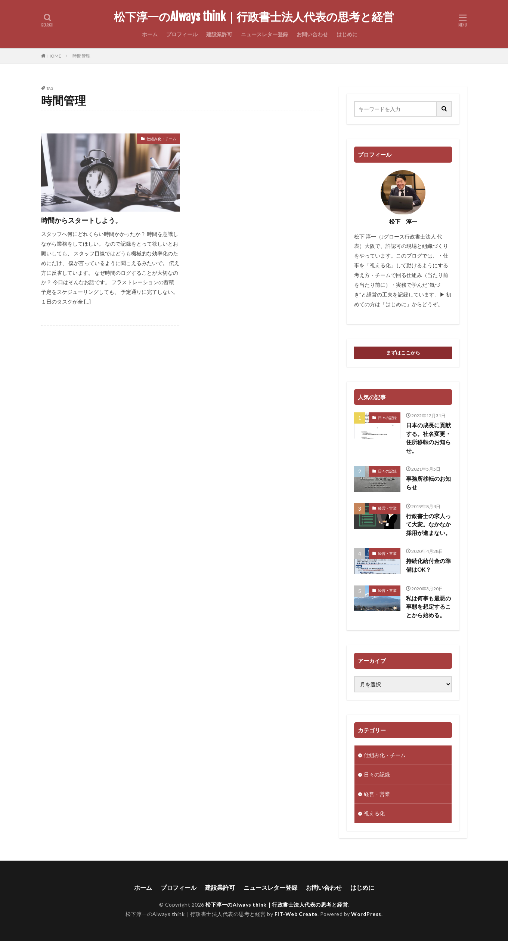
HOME (54, 56)
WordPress (366, 914)
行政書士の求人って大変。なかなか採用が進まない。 (428, 524)
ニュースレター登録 (264, 34)
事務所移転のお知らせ (428, 483)
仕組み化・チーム (161, 138)
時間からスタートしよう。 (81, 220)
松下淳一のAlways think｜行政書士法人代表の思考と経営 (254, 16)
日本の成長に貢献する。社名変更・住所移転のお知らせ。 (428, 438)
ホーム (150, 34)
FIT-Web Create (296, 914)
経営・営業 (387, 508)
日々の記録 (387, 417)
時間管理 (81, 56)
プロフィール (182, 34)
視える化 (374, 813)
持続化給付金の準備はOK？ (428, 565)
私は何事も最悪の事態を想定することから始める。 (428, 606)
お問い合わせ (312, 34)
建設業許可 (219, 34)
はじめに (347, 34)
